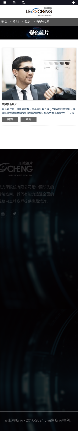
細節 (28, 119)
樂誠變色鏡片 (9, 104)
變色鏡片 (43, 21)
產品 (15, 21)
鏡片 (27, 21)
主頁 (4, 21)
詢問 (10, 119)
